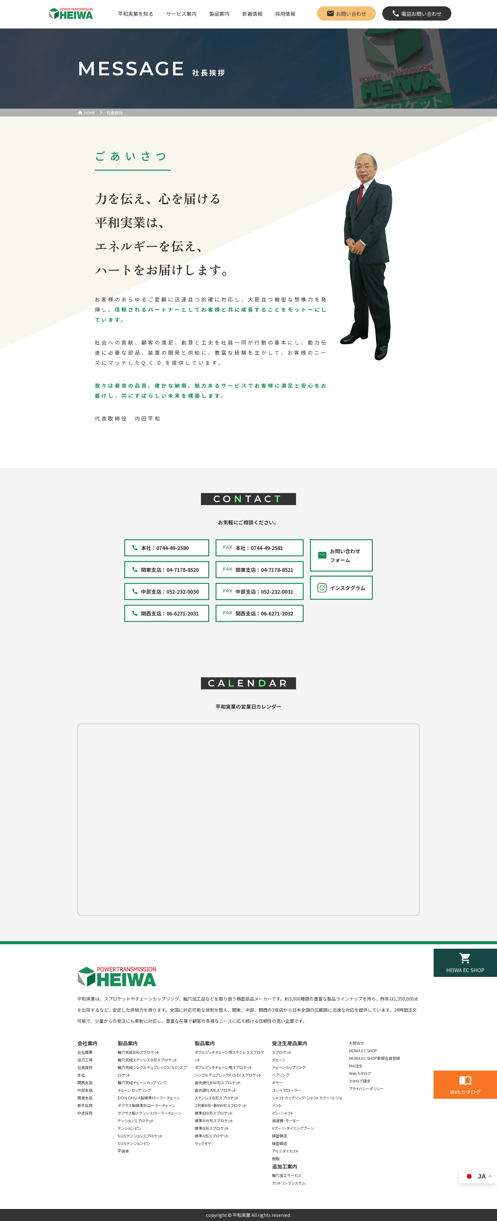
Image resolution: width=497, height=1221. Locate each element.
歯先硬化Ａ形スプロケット (215, 1090)
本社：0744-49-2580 (165, 548)
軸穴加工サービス (286, 1175)
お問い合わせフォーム (345, 555)
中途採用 (85, 1113)
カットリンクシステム (288, 1183)
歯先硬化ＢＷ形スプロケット (218, 1082)
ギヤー (277, 1082)
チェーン (279, 1059)
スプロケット (282, 1052)
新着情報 (252, 13)
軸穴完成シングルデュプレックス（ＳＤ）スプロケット (152, 1071)
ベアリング (280, 1075)
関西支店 (85, 1082)
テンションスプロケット (136, 1120)
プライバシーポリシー (366, 1088)
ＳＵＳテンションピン (134, 1143)
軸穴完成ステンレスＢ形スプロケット (147, 1059)
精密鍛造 (279, 1143)
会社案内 (87, 1043)
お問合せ (356, 1043)
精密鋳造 (279, 1135)
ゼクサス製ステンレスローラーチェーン (149, 1113)
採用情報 (285, 13)
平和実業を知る (135, 13)
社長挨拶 (114, 113)
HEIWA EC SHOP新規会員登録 (374, 1058)
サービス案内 (181, 13)
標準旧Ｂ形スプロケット (214, 1113)
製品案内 (219, 13)
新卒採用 (85, 1105)
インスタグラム (347, 588)
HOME (89, 113)
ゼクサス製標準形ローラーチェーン (146, 1105)
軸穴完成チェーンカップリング (142, 1082)
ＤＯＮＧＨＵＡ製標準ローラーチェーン (149, 1097)
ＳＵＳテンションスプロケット (140, 1135)
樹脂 (276, 1158)
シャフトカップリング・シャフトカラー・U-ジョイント (307, 1101)
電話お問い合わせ (421, 13)
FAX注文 (356, 1065)
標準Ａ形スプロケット (212, 1135)
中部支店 (85, 1090)
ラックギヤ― (205, 1143)
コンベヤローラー (286, 1090)
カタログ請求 (360, 1081)
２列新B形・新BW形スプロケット (221, 1105)
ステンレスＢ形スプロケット (217, 1097)
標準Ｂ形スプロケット (212, 1128)
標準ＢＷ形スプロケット (214, 1120)
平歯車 (123, 1151)
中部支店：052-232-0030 (170, 591)
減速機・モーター (286, 1120)
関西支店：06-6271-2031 (170, 613)
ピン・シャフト (283, 1113)
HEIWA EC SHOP (465, 970)
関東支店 (85, 1097)
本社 (81, 1075)
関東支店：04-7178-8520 (170, 569)
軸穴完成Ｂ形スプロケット (139, 1052)
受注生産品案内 (289, 1043)
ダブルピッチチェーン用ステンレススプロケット (229, 1055)
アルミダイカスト (285, 1151)
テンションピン (129, 1128)
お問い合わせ (351, 13)
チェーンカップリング (134, 1090)
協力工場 (85, 1059)
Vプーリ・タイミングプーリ (293, 1128)
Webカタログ (465, 1092)
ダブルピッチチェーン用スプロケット (223, 1067)
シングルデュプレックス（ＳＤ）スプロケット (228, 1075)
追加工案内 (284, 1166)
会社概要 (85, 1052)
